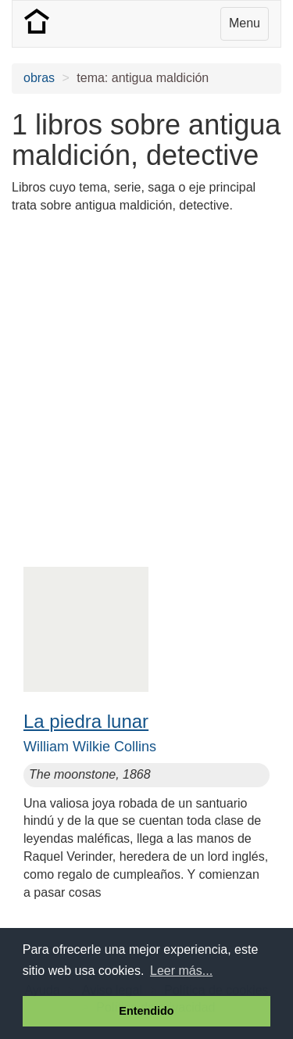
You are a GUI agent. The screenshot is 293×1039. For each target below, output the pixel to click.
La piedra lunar (85, 721)
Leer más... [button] (181, 970)
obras (39, 77)
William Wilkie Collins (89, 746)
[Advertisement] (146, 373)
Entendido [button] (146, 1011)
